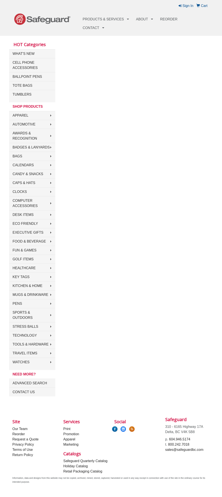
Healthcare (24, 268)
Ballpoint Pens (27, 76)
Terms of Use (22, 449)
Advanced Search (30, 383)
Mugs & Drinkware (30, 295)
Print (66, 429)
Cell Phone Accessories (25, 65)
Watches (21, 362)
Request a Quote (25, 439)
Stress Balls (25, 326)
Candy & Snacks (28, 174)
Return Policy (22, 455)
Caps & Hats (24, 183)
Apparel (20, 115)
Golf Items (23, 259)
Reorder (168, 19)
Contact (91, 28)
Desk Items (23, 215)
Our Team (20, 429)
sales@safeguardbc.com (184, 449)
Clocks (20, 192)
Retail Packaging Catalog (82, 471)
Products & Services (103, 19)
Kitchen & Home (27, 286)
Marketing (70, 444)
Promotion (71, 434)
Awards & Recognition (25, 135)
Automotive (24, 124)
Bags (17, 156)
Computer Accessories (25, 203)
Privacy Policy (23, 444)
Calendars (23, 165)
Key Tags (21, 277)
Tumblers (22, 94)
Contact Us (24, 392)
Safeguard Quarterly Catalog (85, 461)
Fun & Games (24, 250)
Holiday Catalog (75, 466)
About (142, 19)
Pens (17, 303)
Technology (25, 335)
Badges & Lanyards (31, 147)
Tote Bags (22, 85)
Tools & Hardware (31, 344)
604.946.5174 (179, 439)
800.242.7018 (178, 444)
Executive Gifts (28, 232)
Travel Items (25, 353)
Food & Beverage (29, 241)
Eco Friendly (25, 223)
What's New (23, 53)
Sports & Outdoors (23, 315)
